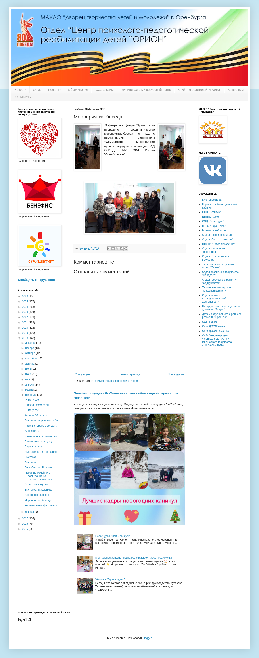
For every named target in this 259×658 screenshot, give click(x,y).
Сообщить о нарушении (36, 280)
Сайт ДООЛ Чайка (213, 326)
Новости (20, 89)
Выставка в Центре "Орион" (42, 451)
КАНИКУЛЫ (23, 97)
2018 (25, 338)
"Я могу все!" (32, 399)
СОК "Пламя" (210, 321)
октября (30, 353)
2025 (25, 301)
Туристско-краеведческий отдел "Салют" (218, 266)
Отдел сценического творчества (214, 250)
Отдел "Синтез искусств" (217, 239)
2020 (25, 327)
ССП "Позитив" (211, 212)
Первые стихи (33, 446)
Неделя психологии (37, 404)
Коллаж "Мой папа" (36, 415)
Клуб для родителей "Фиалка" (199, 89)
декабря (30, 342)
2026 (25, 296)
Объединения (78, 89)
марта (29, 389)
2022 (25, 317)
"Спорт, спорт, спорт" (37, 494)
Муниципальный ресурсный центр (146, 89)
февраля (31, 394)
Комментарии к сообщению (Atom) (116, 380)
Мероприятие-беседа (38, 500)
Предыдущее (176, 374)
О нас (37, 89)
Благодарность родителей (41, 436)
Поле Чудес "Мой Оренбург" (112, 536)
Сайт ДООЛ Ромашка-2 (216, 331)
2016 (25, 523)
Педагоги (54, 89)
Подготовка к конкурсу (38, 441)
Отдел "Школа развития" (217, 234)
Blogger (147, 638)
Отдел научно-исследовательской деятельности (214, 298)
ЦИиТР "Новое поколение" (218, 244)
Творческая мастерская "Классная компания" (216, 289)
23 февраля (32, 430)
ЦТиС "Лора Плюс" (214, 226)
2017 (25, 518)
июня (28, 374)
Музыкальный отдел (214, 230)
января (30, 511)
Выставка (30, 457)
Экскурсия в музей (36, 484)
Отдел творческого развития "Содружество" (219, 281)
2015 (25, 529)
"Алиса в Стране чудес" (110, 579)
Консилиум (236, 89)
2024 (25, 306)
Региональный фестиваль (41, 505)
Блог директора (211, 199)
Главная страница (129, 374)
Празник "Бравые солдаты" (41, 425)
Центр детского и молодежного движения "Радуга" (221, 308)
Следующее (82, 374)
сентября (31, 358)
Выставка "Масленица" (39, 489)
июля (28, 368)
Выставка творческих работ (42, 420)
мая (28, 379)
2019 (25, 333)
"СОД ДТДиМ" (105, 89)
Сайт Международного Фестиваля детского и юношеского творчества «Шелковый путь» (217, 340)
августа (30, 363)
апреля (30, 384)
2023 (25, 312)
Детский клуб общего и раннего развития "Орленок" (221, 315)
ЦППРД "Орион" (212, 216)
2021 (25, 322)
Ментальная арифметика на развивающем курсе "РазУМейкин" (134, 557)
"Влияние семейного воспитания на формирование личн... (40, 476)
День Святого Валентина (40, 467)
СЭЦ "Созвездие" (213, 221)
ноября (30, 348)
